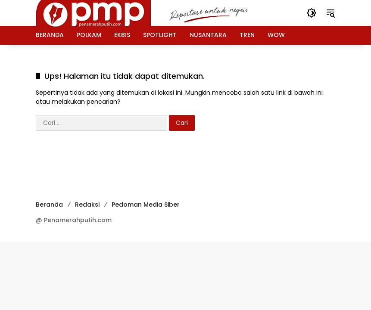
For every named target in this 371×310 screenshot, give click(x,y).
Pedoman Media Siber (146, 204)
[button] (311, 13)
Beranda (49, 204)
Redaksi (87, 204)
